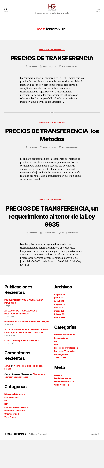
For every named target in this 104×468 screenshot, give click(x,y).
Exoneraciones (11, 425)
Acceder (58, 403)
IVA (5, 428)
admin (33, 78)
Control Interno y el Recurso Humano (21, 368)
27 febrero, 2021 (49, 78)
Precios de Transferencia (52, 53)
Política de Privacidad (39, 462)
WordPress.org (61, 412)
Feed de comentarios (64, 409)
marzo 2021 (59, 338)
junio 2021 (59, 329)
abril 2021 (59, 335)
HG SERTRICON (19, 462)
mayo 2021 (59, 332)
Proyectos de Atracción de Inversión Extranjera (26, 349)
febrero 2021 (60, 342)
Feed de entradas (62, 406)
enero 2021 (59, 345)
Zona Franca (10, 445)
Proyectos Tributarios (14, 438)
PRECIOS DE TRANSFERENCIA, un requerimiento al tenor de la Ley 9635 (52, 240)
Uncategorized (11, 441)
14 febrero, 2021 (49, 167)
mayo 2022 (59, 322)
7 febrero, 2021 (49, 260)
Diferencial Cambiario (14, 422)
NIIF (6, 432)
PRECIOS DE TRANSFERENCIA (52, 65)
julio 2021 (58, 325)
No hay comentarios (71, 78)
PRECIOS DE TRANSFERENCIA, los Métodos (51, 150)
